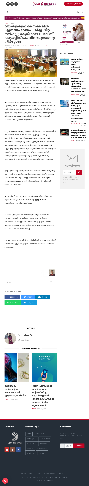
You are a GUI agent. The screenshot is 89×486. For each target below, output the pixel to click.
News (32, 45)
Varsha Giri (44, 45)
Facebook (12, 297)
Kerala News (39, 434)
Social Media (31, 443)
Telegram (29, 302)
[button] (6, 18)
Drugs (9, 282)
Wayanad (30, 448)
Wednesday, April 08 (73, 4)
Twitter (28, 297)
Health (41, 453)
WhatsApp (12, 302)
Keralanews (31, 453)
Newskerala (44, 443)
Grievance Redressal (47, 473)
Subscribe (79, 446)
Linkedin (42, 297)
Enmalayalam (32, 439)
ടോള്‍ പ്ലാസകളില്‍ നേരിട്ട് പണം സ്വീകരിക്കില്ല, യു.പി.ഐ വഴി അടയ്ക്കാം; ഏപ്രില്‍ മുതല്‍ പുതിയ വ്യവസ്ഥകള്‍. (43, 395)
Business (74, 72)
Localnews (75, 94)
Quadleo (49, 480)
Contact (63, 473)
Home (6, 23)
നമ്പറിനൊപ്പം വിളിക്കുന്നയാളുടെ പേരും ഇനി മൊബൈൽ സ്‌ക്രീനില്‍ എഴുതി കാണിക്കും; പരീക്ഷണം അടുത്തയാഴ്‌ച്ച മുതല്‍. (79, 110)
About (32, 473)
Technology (75, 123)
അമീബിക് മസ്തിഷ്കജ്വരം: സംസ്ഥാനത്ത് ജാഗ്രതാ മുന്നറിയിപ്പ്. (16, 390)
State (73, 140)
